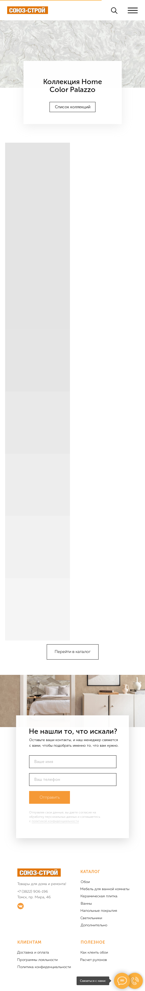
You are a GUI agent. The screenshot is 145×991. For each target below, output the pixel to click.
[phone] (72, 779)
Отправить (50, 797)
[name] (72, 761)
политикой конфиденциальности (55, 821)
